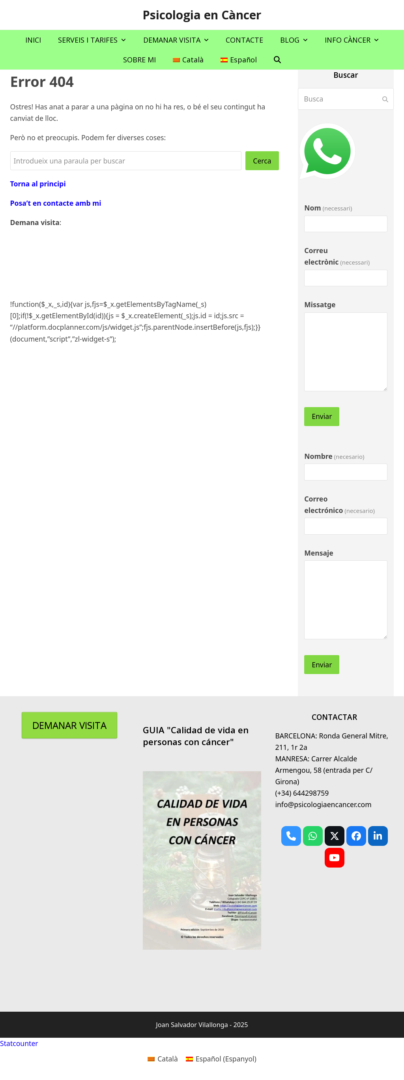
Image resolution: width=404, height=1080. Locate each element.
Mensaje (318, 553)
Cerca (262, 160)
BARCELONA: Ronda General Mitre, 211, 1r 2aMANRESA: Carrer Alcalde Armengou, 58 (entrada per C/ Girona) (331, 758)
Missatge (319, 304)
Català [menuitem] (167, 1058)
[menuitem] (188, 59)
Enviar (322, 416)
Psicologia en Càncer (201, 15)
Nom (328, 207)
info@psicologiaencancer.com (323, 804)
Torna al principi (38, 183)
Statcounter (19, 1043)
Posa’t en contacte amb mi (55, 203)
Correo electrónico (339, 504)
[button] (277, 59)
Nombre (334, 456)
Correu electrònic (337, 256)
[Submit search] (385, 99)
